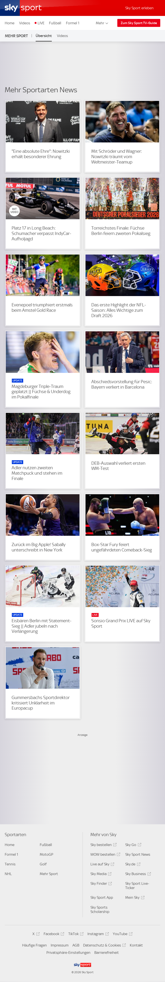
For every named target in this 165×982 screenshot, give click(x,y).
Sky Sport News (137, 854)
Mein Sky (134, 898)
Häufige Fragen (34, 945)
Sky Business (137, 874)
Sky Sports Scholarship (99, 909)
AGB (75, 945)
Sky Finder (100, 884)
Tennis (10, 864)
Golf (43, 864)
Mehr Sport (16, 36)
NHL (8, 874)
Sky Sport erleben (139, 8)
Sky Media (100, 874)
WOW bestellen (104, 855)
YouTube (122, 934)
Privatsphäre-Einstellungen (68, 952)
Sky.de (132, 865)
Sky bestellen (102, 845)
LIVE (41, 23)
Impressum (60, 945)
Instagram (97, 934)
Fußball (55, 23)
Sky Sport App (101, 897)
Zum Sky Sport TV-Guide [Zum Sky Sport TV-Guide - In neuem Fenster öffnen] (139, 23)
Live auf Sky (101, 865)
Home (9, 23)
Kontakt (136, 945)
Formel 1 (72, 23)
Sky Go (132, 845)
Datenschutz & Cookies (104, 946)
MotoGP (46, 854)
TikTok (75, 934)
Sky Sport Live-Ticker (137, 885)
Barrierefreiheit (106, 952)
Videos (24, 23)
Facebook (53, 934)
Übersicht (44, 36)
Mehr (102, 23)
